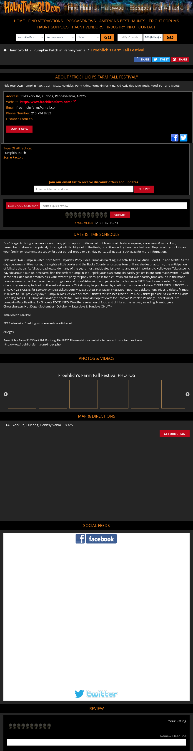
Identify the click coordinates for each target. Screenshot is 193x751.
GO (107, 37)
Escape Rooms (174, 731)
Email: (10, 107)
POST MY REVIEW (23, 691)
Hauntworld (15, 50)
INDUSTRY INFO (121, 27)
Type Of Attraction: (17, 148)
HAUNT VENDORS (87, 27)
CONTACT (147, 27)
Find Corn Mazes (118, 731)
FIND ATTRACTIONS (45, 21)
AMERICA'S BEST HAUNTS (122, 21)
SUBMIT (144, 189)
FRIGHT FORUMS (164, 21)
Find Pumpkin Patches (89, 731)
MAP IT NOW (19, 129)
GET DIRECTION (174, 434)
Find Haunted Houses (24, 731)
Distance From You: (20, 119)
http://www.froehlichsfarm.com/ (48, 102)
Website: (12, 102)
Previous (5, 394)
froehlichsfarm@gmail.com (37, 107)
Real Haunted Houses (147, 731)
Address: (13, 96)
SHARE (145, 59)
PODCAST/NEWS (81, 21)
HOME (19, 21)
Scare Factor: (13, 157)
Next (187, 394)
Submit (119, 215)
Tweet (85, 720)
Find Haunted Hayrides (56, 731)
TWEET (164, 59)
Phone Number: (18, 113)
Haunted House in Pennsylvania (114, 709)
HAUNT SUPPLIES (53, 27)
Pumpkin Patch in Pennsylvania (59, 50)
